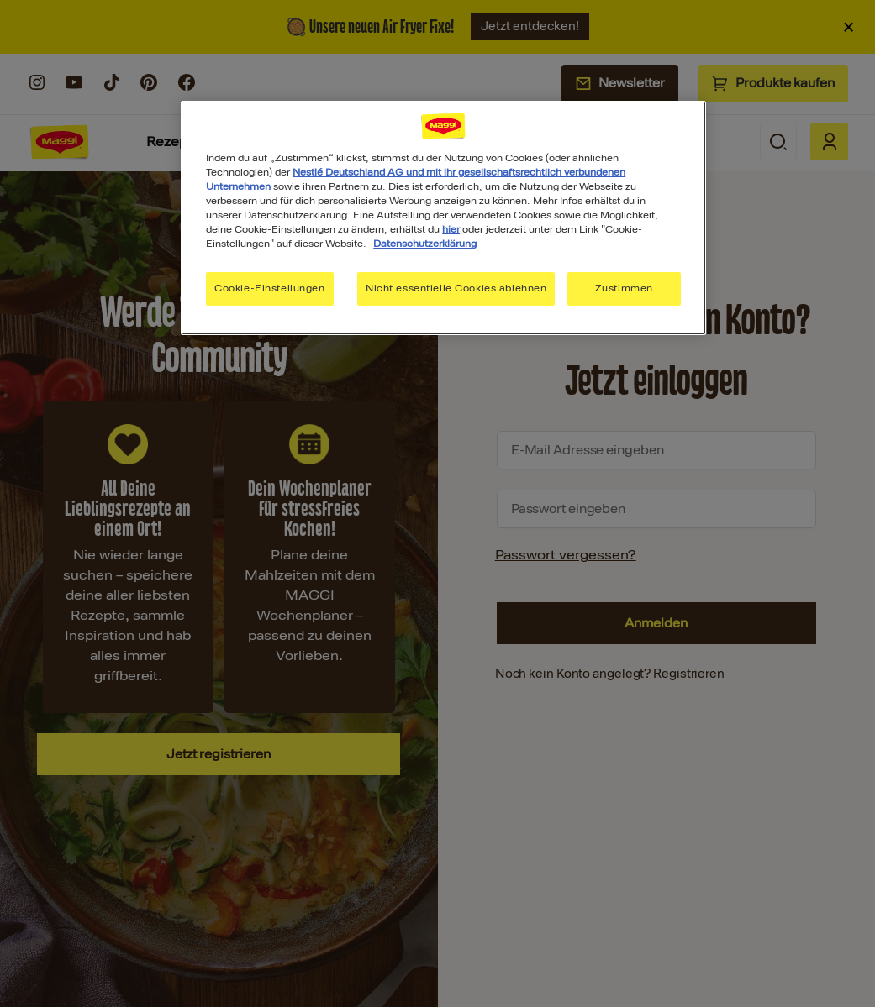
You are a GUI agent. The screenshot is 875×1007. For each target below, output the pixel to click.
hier (451, 229)
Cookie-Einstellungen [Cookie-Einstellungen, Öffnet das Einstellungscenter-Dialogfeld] (269, 288)
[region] (443, 218)
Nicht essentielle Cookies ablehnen (456, 288)
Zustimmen (624, 288)
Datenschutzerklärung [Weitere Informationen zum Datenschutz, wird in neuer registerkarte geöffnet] (425, 243)
